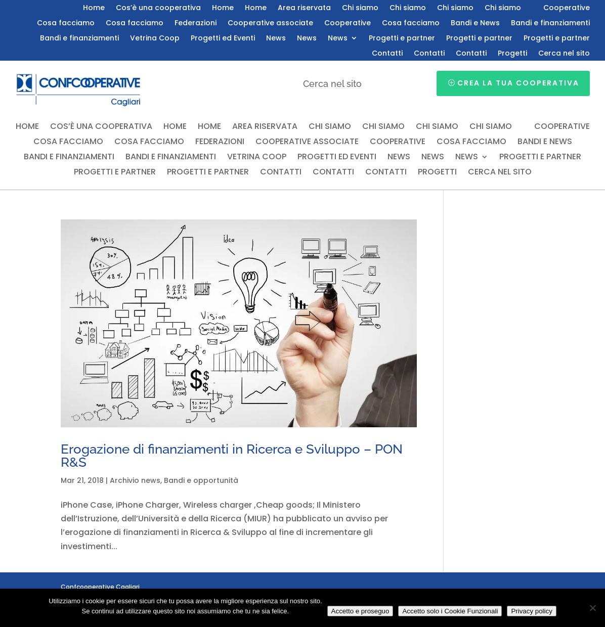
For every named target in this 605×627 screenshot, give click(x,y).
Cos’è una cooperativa (158, 8)
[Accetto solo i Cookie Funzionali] (592, 608)
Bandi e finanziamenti (550, 23)
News (276, 38)
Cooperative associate (270, 23)
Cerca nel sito (564, 54)
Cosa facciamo (66, 23)
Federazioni (196, 23)
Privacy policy (531, 611)
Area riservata (304, 8)
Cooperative (566, 8)
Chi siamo (360, 8)
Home (94, 8)
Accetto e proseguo (360, 611)
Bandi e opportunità (201, 480)
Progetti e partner (402, 38)
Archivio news (135, 480)
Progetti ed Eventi (223, 38)
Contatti (387, 54)
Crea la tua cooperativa (518, 83)
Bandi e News (475, 23)
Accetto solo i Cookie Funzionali (450, 611)
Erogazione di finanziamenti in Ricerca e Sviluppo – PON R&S (232, 455)
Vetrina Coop (155, 38)
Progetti (512, 54)
